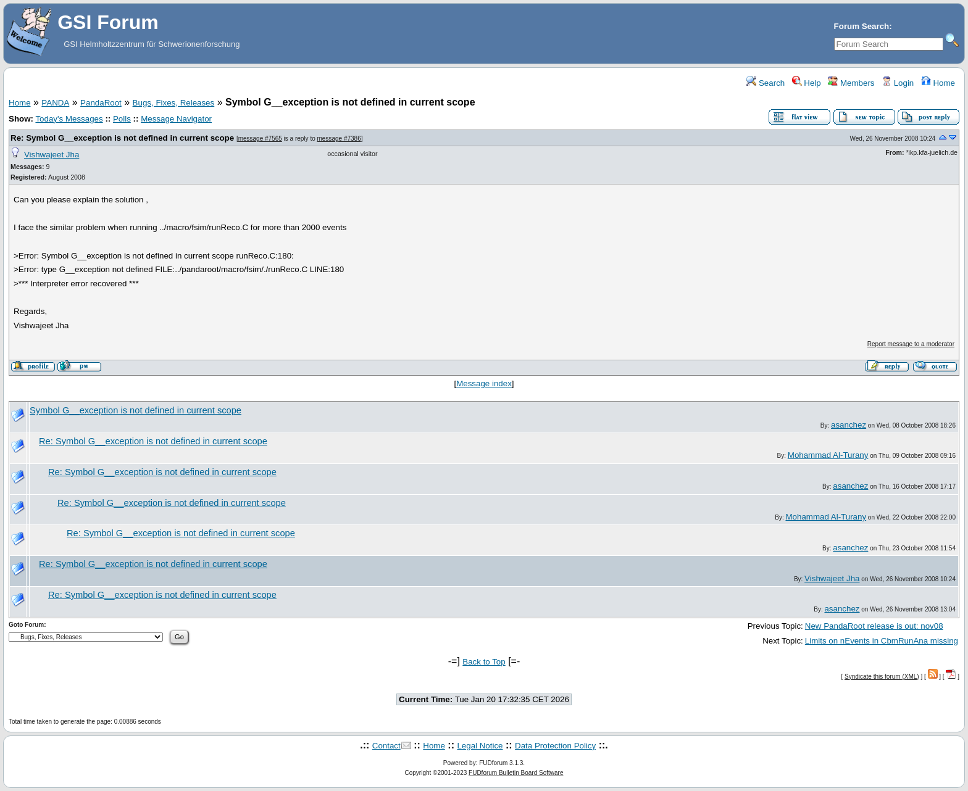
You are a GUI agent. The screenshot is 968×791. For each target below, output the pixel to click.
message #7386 (339, 138)
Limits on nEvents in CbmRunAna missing (881, 640)
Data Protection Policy (555, 745)
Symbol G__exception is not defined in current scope (135, 410)
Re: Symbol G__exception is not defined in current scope (122, 138)
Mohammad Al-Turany (828, 455)
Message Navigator (176, 118)
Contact (386, 745)
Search (765, 83)
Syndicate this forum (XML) (882, 676)
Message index (484, 383)
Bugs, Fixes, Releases (174, 102)
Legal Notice (480, 745)
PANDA (55, 102)
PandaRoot (101, 102)
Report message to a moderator (910, 344)
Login (898, 83)
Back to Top (483, 661)
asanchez (848, 424)
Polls (122, 118)
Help (806, 83)
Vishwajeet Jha (51, 154)
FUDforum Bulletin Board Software (516, 772)
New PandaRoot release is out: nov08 (874, 626)
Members (851, 83)
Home (938, 83)
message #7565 (260, 138)
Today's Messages (68, 118)
